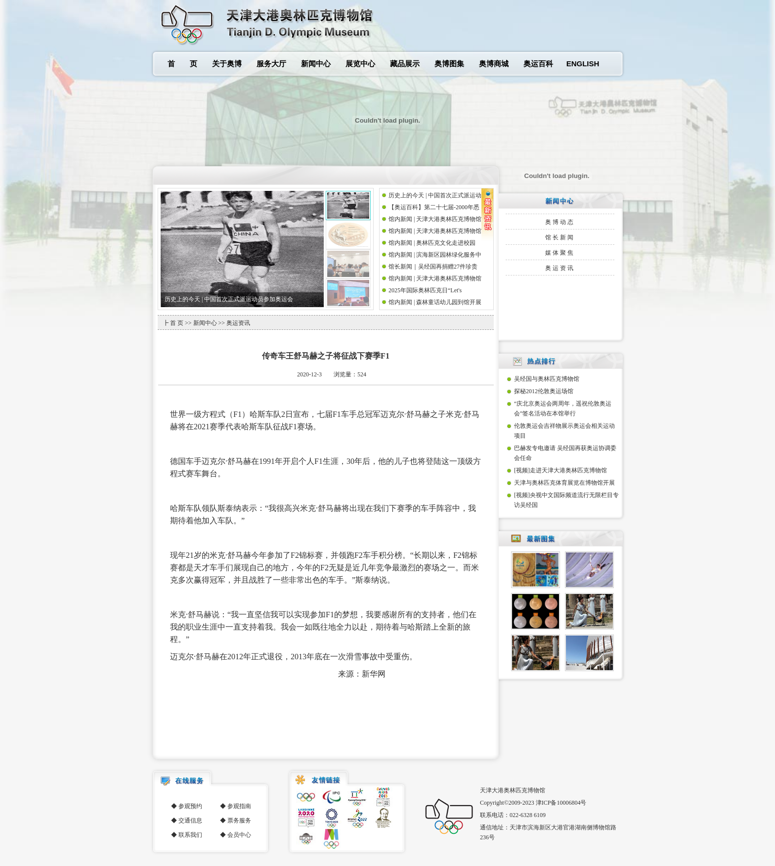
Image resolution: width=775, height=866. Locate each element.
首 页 (182, 63)
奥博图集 (449, 63)
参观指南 (239, 806)
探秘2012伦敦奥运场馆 (543, 391)
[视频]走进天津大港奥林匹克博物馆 (560, 470)
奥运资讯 (560, 268)
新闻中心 (316, 63)
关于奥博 (227, 63)
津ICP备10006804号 (561, 802)
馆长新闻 (560, 237)
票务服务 (239, 820)
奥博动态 (560, 222)
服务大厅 (271, 63)
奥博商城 (494, 63)
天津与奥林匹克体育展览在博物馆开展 (564, 482)
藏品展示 (405, 63)
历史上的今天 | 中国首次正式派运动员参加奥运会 (229, 299)
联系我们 (190, 834)
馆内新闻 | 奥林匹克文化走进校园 (431, 242)
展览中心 (360, 63)
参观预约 (190, 806)
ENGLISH (583, 63)
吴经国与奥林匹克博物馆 (546, 378)
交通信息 (190, 820)
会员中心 (239, 834)
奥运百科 (538, 63)
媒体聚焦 (560, 252)
